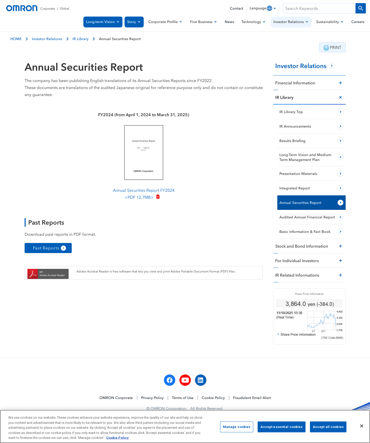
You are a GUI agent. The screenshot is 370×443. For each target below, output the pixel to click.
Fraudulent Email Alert (252, 398)
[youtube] (185, 380)
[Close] (361, 427)
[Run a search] (361, 8)
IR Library (80, 38)
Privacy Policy (152, 398)
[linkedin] (200, 380)
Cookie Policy (213, 398)
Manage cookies (237, 428)
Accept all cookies (328, 428)
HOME (15, 38)
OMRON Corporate (116, 398)
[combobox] (262, 8)
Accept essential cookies (281, 428)
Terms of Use (182, 398)
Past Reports (46, 247)
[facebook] (169, 380)
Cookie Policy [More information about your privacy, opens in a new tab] (117, 439)
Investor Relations (47, 38)
